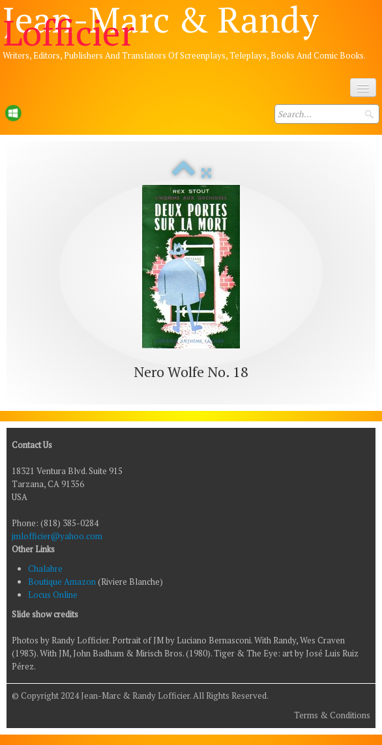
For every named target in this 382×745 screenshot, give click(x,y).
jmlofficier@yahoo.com (57, 536)
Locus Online (53, 594)
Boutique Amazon (63, 581)
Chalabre (45, 568)
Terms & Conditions (332, 715)
